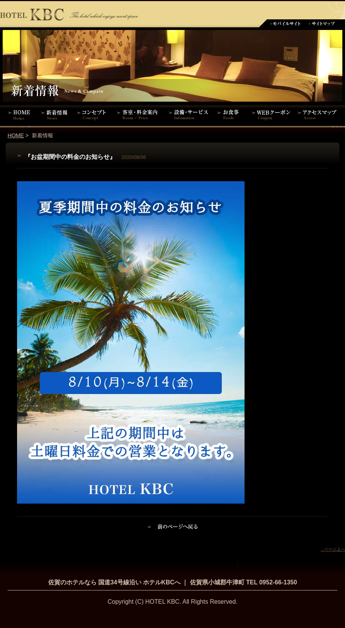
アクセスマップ (320, 114)
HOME (19, 114)
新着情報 (56, 114)
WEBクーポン (271, 114)
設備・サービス (189, 114)
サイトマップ (322, 23)
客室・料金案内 (138, 114)
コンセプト (93, 114)
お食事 (230, 114)
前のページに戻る (172, 528)
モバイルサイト (285, 23)
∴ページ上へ (333, 549)
